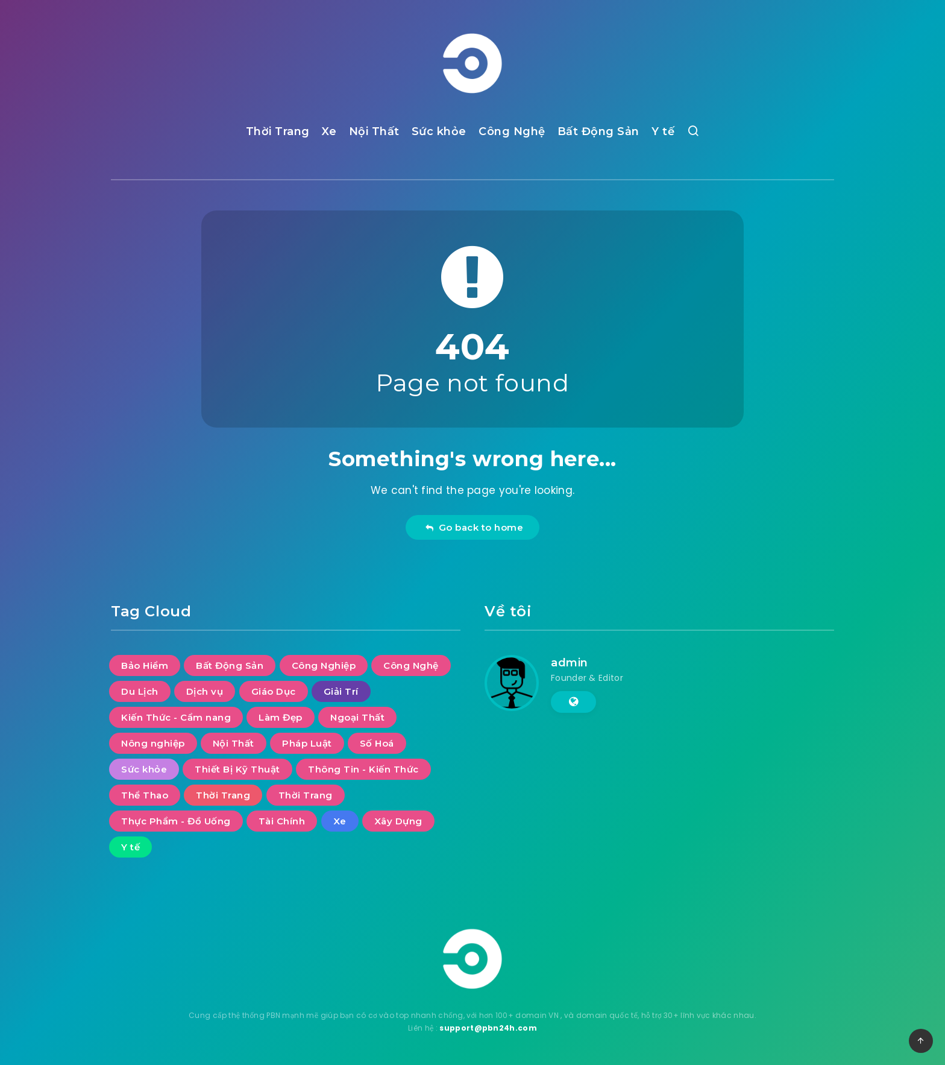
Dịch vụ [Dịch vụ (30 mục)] (205, 691)
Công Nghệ (512, 131)
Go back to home (474, 527)
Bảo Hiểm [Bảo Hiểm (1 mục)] (144, 665)
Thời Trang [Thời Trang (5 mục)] (223, 795)
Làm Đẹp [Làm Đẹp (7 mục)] (281, 717)
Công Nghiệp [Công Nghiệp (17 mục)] (324, 665)
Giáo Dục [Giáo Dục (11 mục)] (273, 691)
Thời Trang (278, 131)
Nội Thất (374, 131)
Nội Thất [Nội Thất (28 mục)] (233, 743)
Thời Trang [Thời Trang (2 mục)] (305, 795)
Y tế (662, 131)
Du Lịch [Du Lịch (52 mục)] (140, 691)
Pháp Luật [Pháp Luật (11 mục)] (307, 743)
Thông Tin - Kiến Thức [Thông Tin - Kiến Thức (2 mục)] (363, 769)
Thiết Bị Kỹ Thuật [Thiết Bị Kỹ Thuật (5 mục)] (237, 769)
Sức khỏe (439, 131)
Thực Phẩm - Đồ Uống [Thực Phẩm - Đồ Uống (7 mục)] (176, 821)
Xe (329, 131)
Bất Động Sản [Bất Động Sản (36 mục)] (229, 665)
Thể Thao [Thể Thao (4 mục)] (144, 795)
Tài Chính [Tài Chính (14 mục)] (282, 821)
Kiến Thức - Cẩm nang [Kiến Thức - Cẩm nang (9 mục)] (176, 717)
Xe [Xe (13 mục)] (340, 821)
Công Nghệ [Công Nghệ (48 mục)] (411, 665)
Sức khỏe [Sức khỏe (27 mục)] (144, 769)
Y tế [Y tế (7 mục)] (130, 847)
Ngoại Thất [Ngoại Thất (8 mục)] (357, 717)
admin (569, 662)
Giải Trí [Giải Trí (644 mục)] (341, 691)
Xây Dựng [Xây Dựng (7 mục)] (398, 821)
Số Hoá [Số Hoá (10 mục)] (377, 743)
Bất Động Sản (598, 131)
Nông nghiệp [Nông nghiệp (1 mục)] (153, 743)
